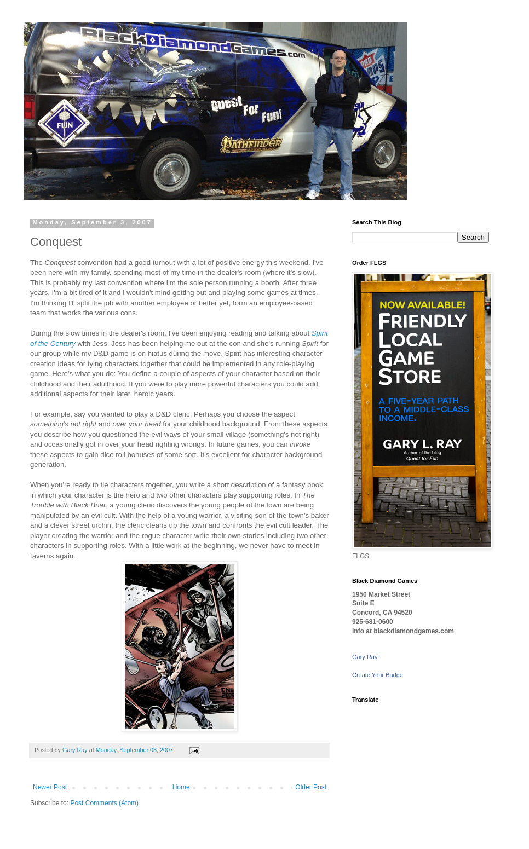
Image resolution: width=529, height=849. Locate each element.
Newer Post (50, 787)
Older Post (310, 787)
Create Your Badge (377, 675)
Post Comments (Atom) (104, 803)
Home (181, 787)
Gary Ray (364, 657)
